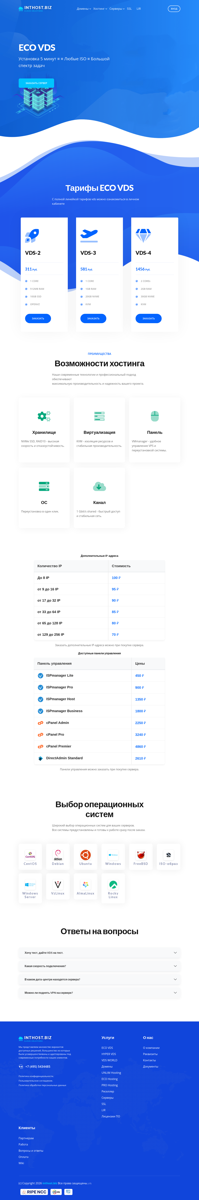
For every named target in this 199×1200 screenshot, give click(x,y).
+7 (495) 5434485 (37, 1066)
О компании (151, 1048)
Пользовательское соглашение (35, 1080)
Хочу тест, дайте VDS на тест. (44, 952)
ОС (44, 502)
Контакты (149, 1060)
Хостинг (99, 9)
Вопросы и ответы (31, 1151)
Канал (99, 502)
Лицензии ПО (111, 1116)
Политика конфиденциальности (36, 1076)
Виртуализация (99, 432)
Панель (154, 432)
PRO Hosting (110, 1085)
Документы (150, 1066)
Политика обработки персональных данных (42, 1085)
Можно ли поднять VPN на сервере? (49, 992)
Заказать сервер (36, 83)
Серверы (115, 9)
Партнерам (26, 1138)
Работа (23, 1144)
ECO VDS (107, 1048)
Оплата (24, 1157)
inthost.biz (50, 1183)
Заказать (38, 318)
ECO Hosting (110, 1079)
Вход (174, 8)
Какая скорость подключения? (45, 966)
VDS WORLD (109, 1060)
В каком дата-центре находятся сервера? (52, 979)
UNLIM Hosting (111, 1073)
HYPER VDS (109, 1054)
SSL (129, 9)
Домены (83, 9)
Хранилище (44, 432)
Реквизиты (150, 1054)
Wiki (21, 1163)
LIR (139, 9)
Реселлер (108, 1091)
